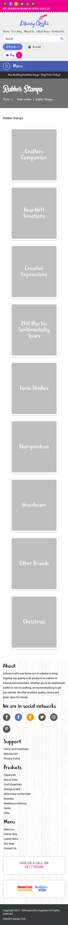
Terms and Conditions (16, 749)
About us (9, 829)
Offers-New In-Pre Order (17, 794)
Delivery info (11, 753)
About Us (29, 32)
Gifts (6, 813)
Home (6, 32)
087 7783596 (34, 867)
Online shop (10, 834)
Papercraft (10, 775)
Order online (24, 99)
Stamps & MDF (12, 789)
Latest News (43, 32)
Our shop (17, 32)
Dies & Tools (11, 779)
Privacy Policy (12, 758)
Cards (7, 808)
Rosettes (9, 798)
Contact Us (58, 32)
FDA (23, 918)
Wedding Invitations (15, 803)
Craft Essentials (13, 784)
